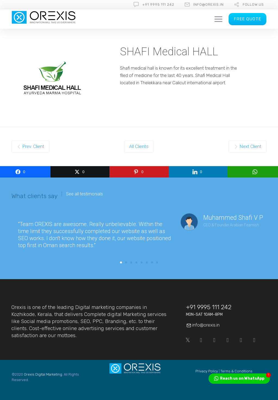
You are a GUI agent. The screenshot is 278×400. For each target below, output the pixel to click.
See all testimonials (84, 194)
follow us (253, 4)
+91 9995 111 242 (158, 4)
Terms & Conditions (236, 371)
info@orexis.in (208, 4)
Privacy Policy (206, 371)
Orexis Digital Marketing (43, 374)
